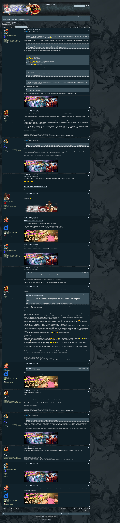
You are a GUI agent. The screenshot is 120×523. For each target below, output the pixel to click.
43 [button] (77, 27)
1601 (8, 231)
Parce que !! (54, 329)
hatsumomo (10, 24)
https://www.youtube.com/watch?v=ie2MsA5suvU (35, 186)
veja (4, 34)
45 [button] (81, 27)
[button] (68, 27)
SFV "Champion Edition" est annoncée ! (33, 220)
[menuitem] (11, 17)
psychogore (6, 115)
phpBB (43, 516)
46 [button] (84, 27)
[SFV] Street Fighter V (9, 23)
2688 (8, 39)
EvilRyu (29, 34)
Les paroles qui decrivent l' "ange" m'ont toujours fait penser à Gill (39, 399)
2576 (8, 205)
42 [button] (75, 27)
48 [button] (87, 27)
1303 (8, 120)
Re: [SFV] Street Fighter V (32, 29)
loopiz (5, 223)
